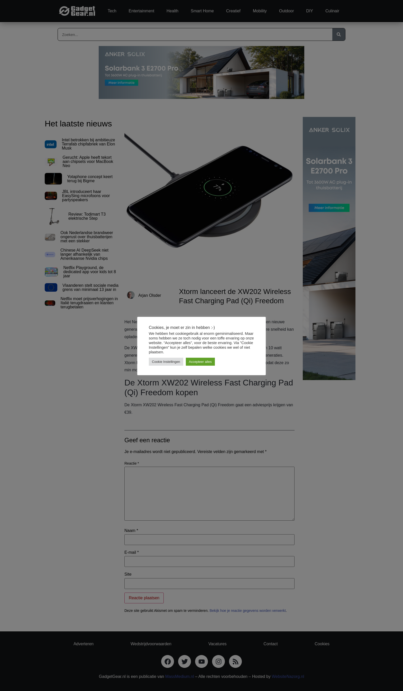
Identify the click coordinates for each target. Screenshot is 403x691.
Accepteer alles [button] (200, 362)
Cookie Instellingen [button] (166, 362)
